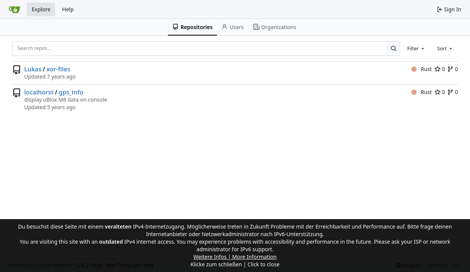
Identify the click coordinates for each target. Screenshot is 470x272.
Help (68, 9)
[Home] (14, 9)
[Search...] (394, 48)
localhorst (39, 92)
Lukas (33, 69)
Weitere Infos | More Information (234, 256)
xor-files (58, 69)
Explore (41, 9)
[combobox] (416, 48)
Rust (421, 69)
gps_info (71, 92)
